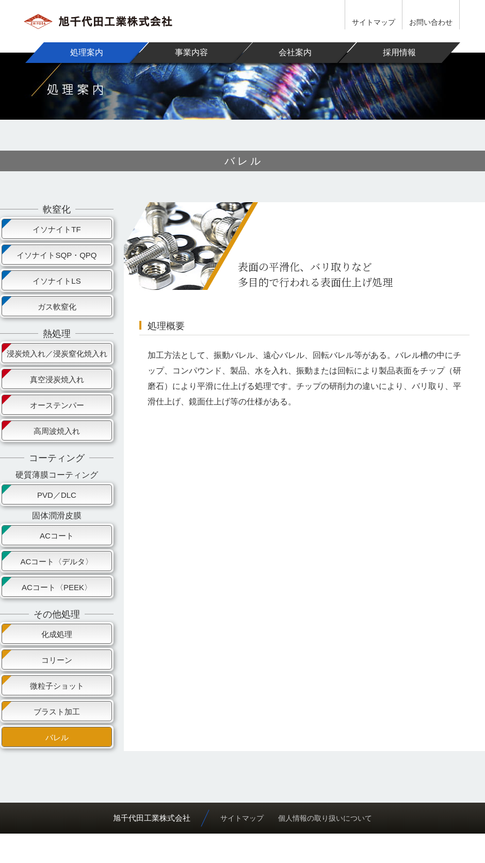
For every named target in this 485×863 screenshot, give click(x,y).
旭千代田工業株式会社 (151, 817)
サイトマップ (373, 22)
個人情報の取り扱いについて (325, 818)
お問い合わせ (430, 22)
